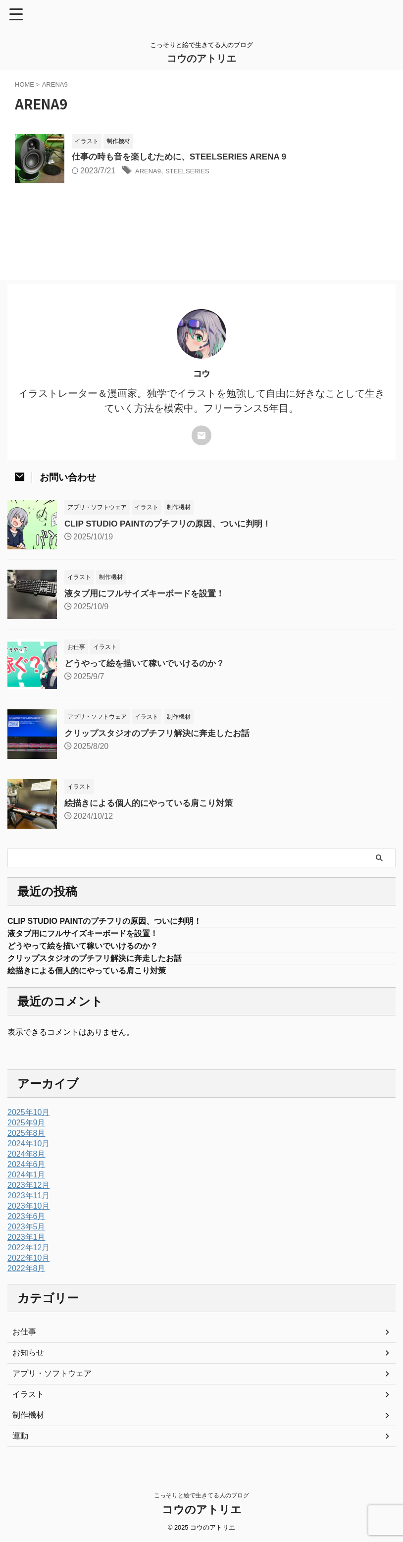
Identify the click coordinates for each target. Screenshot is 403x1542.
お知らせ (28, 1357)
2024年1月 (26, 1179)
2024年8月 (26, 1159)
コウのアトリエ (201, 58)
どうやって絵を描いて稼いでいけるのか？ (149, 663)
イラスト (28, 1399)
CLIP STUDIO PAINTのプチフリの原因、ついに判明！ (173, 524)
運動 (20, 1440)
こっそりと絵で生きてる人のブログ (201, 1495)
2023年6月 (26, 1221)
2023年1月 (26, 1242)
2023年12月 (28, 1190)
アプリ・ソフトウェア (52, 1378)
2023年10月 (28, 1211)
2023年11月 (28, 1200)
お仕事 (24, 1336)
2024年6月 (26, 1169)
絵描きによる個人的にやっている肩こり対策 (153, 803)
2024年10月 (28, 1148)
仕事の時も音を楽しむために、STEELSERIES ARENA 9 (185, 157)
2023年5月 (26, 1231)
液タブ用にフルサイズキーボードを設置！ (149, 593)
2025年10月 (28, 1117)
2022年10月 (28, 1263)
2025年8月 (26, 1138)
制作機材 (28, 1420)
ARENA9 (151, 171)
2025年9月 (26, 1127)
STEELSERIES (198, 171)
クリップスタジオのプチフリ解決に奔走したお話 (162, 733)
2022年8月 (26, 1273)
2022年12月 (28, 1252)
